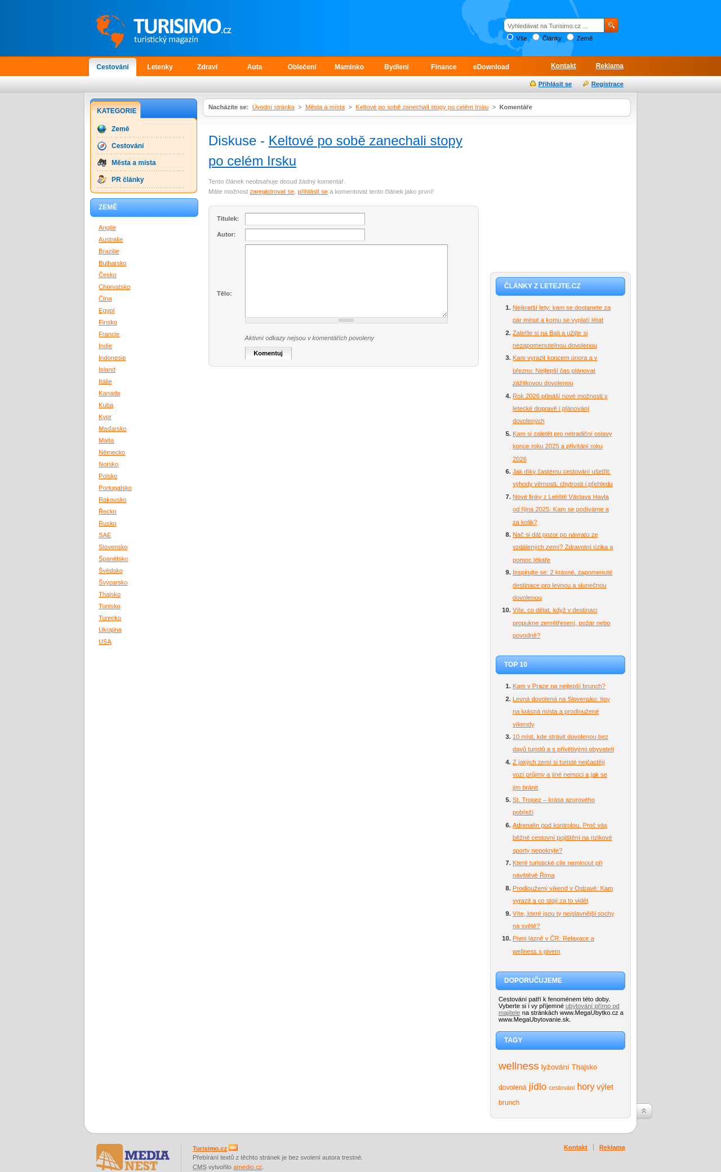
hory (586, 1086)
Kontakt (563, 66)
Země (585, 38)
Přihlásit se (555, 84)
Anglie (107, 227)
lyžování (555, 1067)
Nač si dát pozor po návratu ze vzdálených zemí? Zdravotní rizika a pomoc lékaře (563, 547)
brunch (509, 1103)
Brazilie (109, 251)
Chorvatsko (115, 286)
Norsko (108, 464)
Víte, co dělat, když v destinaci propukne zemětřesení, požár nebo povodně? (562, 623)
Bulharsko (113, 263)
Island (107, 369)
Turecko (110, 617)
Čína (105, 298)
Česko (108, 274)
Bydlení (396, 67)
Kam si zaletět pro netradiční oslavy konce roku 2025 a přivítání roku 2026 (562, 446)
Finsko (108, 322)
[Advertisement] (560, 192)
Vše (521, 38)
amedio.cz (247, 1167)
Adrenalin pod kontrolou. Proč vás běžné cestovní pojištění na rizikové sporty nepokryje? (562, 838)
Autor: (226, 234)
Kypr (105, 416)
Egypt (107, 310)
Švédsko (111, 570)
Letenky (159, 67)
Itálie (105, 381)
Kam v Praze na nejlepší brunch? (559, 686)
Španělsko (113, 558)
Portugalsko (115, 487)
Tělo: (224, 293)
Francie (109, 334)
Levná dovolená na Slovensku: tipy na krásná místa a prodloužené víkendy (561, 712)
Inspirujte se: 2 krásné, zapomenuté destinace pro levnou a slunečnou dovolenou (562, 585)
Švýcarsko (113, 582)
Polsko (108, 476)
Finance (443, 67)
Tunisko (110, 606)
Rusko (108, 523)
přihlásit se (313, 191)
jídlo (538, 1086)
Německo (112, 452)
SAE (105, 535)
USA (105, 641)
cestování (562, 1087)
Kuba (106, 405)
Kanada (110, 393)
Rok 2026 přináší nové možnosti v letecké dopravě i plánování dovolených (560, 409)
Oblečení (302, 67)
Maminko (349, 67)
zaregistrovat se (272, 191)
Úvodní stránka (273, 107)
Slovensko (113, 546)
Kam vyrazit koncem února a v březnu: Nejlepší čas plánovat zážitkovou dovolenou (555, 370)
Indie (105, 345)
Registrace (607, 84)
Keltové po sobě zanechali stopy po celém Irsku (421, 107)
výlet (605, 1086)
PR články (128, 180)
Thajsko (584, 1067)
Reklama (610, 66)
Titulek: (228, 218)
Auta (254, 67)
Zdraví (207, 67)
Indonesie (112, 357)
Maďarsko (113, 428)
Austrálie (111, 239)
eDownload (491, 67)
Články (552, 38)
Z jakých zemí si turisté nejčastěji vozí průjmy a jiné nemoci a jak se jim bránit (560, 775)
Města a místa (325, 107)
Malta (106, 440)
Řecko (108, 511)
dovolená (513, 1087)
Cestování (112, 67)
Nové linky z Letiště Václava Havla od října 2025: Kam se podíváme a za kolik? (561, 509)
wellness (519, 1066)
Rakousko (113, 499)
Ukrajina (110, 629)
